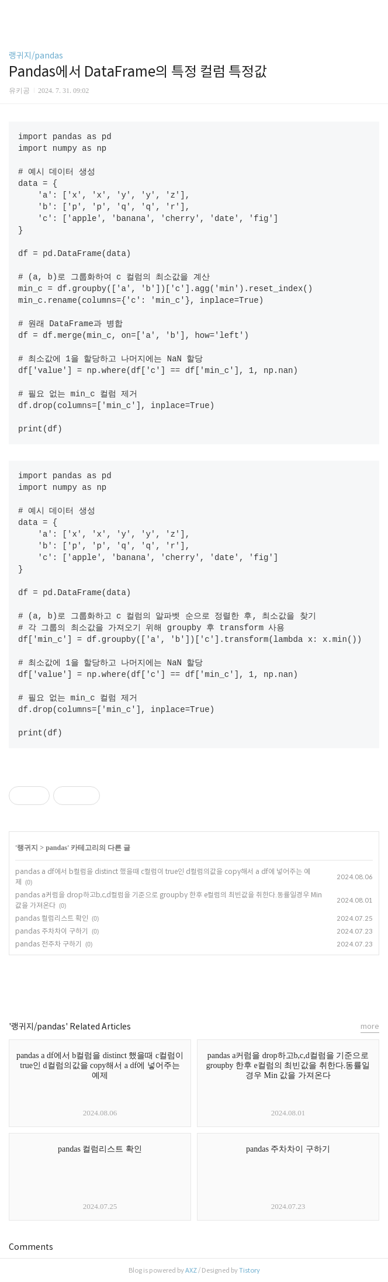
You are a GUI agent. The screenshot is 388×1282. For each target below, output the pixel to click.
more (370, 1026)
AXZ (191, 1270)
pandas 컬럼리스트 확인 (51, 918)
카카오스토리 (194, 982)
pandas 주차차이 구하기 (51, 931)
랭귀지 (27, 848)
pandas (56, 848)
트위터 (220, 982)
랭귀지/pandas (36, 55)
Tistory (249, 1270)
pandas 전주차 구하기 (48, 943)
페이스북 (167, 982)
